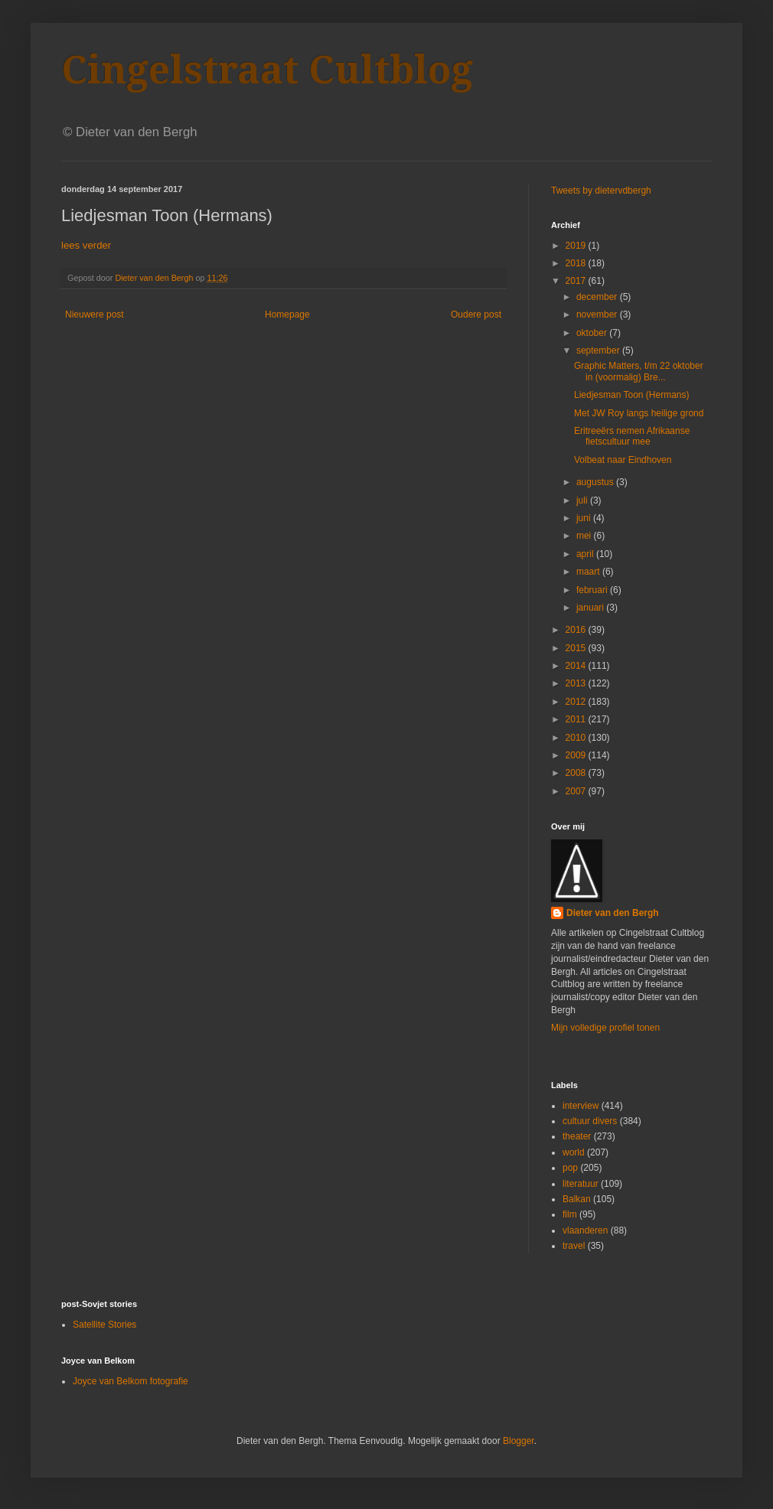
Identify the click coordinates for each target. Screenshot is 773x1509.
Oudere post (476, 314)
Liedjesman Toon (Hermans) (632, 394)
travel (574, 1245)
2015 (577, 648)
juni (584, 518)
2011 (577, 719)
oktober (592, 333)
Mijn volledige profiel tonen (605, 1027)
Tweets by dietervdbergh (601, 190)
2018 (577, 263)
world (574, 1152)
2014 (577, 665)
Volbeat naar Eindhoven (622, 460)
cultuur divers (590, 1121)
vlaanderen (585, 1230)
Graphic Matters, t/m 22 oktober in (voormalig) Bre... (638, 371)
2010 (577, 737)
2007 (577, 791)
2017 (577, 280)
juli (583, 500)
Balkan (577, 1199)
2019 (577, 245)
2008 (577, 773)
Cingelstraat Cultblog (267, 70)
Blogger (518, 1441)
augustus (596, 482)
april (586, 554)
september (599, 350)
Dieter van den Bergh (612, 913)
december (598, 297)
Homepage (287, 314)
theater (577, 1136)
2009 (577, 755)
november (598, 314)
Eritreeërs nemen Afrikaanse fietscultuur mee (632, 436)
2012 (577, 701)
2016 (577, 629)
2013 (577, 683)
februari (593, 590)
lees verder (86, 245)
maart (589, 571)
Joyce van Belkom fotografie (130, 1381)
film (570, 1214)
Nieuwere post (94, 314)
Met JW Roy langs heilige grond (638, 413)
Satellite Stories (104, 1324)
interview (581, 1105)
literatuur (581, 1183)
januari (591, 607)
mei (585, 535)
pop (570, 1167)
